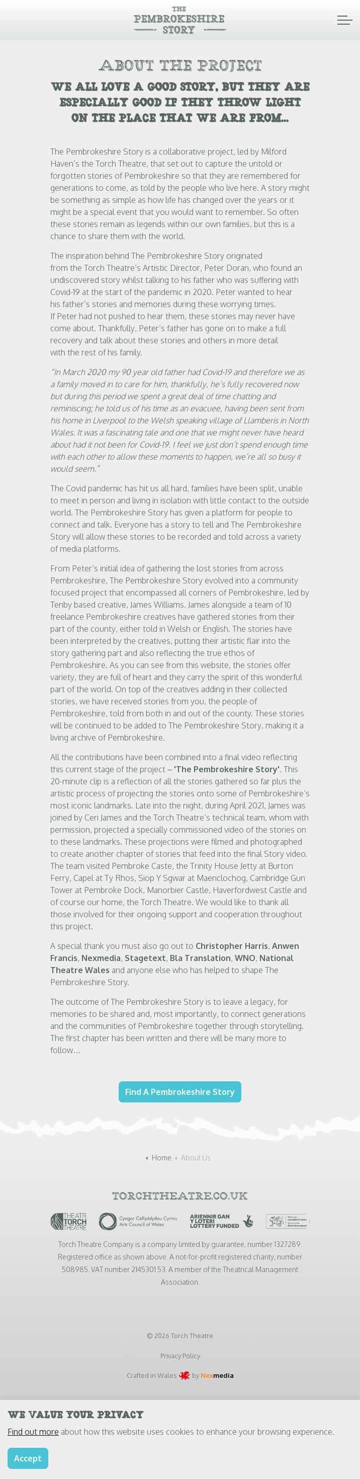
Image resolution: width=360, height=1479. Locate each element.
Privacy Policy (180, 1356)
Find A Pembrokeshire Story (180, 1092)
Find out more (33, 1444)
